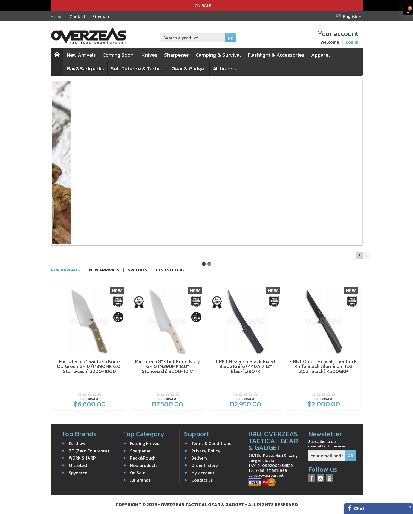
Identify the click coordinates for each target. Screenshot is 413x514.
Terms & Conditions (211, 443)
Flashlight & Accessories (276, 55)
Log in (352, 42)
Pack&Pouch (142, 458)
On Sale (137, 472)
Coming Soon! (119, 55)
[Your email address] (326, 455)
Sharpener (176, 55)
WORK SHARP (82, 458)
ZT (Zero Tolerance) (89, 450)
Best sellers (170, 270)
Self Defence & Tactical (138, 69)
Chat (359, 508)
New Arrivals (81, 55)
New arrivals (104, 270)
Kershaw (77, 443)
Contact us (202, 480)
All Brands (140, 480)
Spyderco (78, 472)
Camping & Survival (218, 55)
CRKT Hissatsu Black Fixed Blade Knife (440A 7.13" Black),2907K (245, 366)
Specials (138, 270)
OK (230, 38)
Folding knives (144, 443)
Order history (204, 465)
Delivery (199, 458)
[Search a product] (193, 37)
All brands (224, 69)
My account (202, 472)
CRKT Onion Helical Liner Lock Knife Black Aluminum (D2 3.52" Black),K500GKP (323, 366)
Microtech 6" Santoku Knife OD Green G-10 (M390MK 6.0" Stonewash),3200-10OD (89, 366)
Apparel (320, 55)
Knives (149, 55)
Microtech (79, 465)
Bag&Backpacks (85, 69)
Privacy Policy (206, 450)
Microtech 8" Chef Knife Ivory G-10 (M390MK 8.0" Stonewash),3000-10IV (167, 366)
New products (143, 465)
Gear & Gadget (189, 69)
